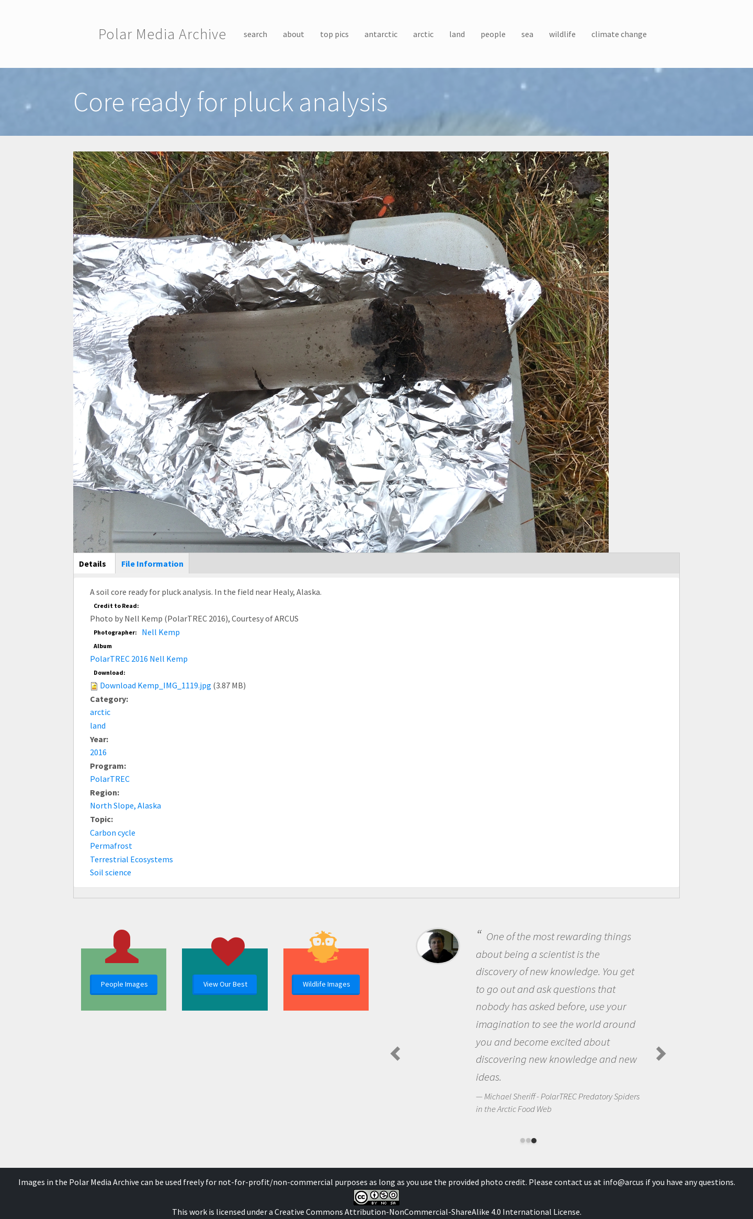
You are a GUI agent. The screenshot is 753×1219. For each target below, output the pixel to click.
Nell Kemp (161, 632)
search (255, 34)
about (293, 34)
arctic (423, 34)
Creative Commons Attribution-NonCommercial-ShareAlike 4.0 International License (427, 1211)
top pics (334, 34)
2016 (98, 752)
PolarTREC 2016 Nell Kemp (139, 658)
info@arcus (623, 1182)
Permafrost (111, 845)
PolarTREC (110, 778)
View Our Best (225, 984)
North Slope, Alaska (125, 805)
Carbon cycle (112, 832)
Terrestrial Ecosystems (131, 859)
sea (527, 34)
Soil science (110, 872)
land (457, 34)
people (493, 34)
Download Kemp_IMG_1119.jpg (155, 685)
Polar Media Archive (162, 34)
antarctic (380, 34)
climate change (619, 34)
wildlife (562, 34)
